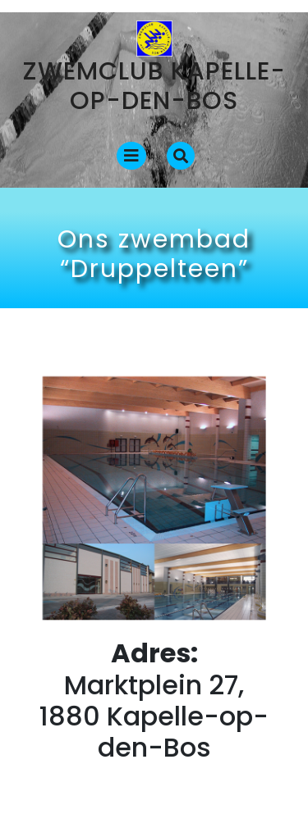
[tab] (131, 156)
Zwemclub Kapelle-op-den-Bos (154, 86)
